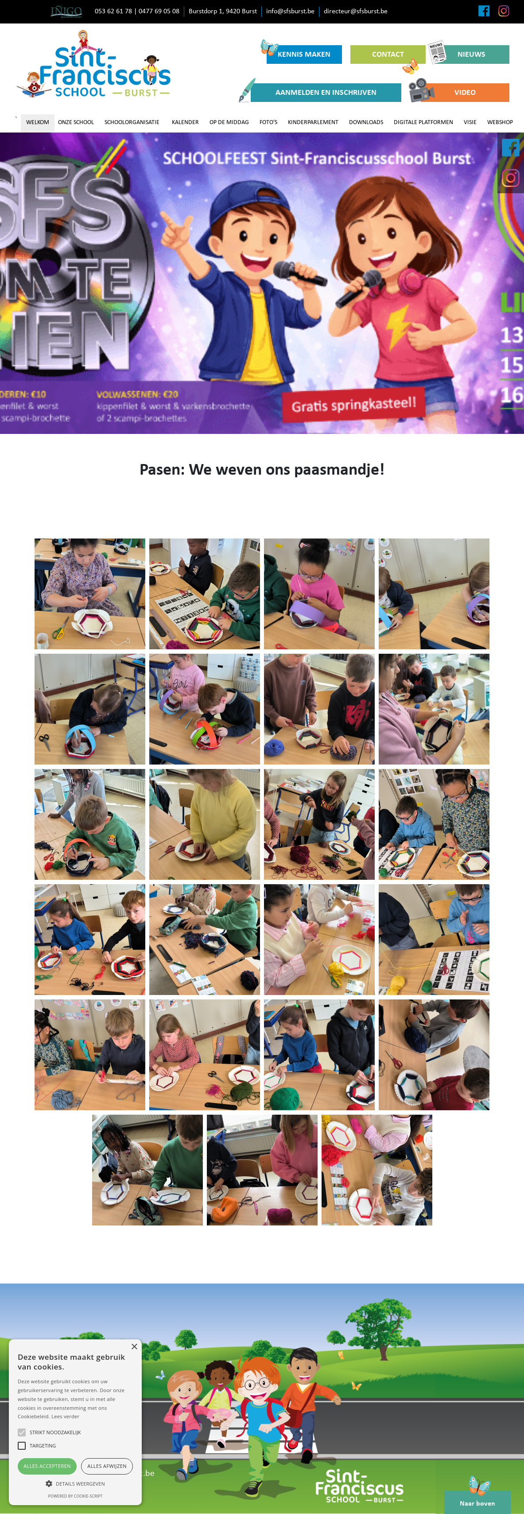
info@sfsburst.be (290, 11)
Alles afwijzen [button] (107, 1466)
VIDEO (448, 92)
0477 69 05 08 (159, 11)
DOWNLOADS (366, 122)
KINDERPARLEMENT (313, 122)
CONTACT (395, 57)
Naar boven (477, 1499)
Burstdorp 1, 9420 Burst (223, 11)
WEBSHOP (500, 122)
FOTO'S (268, 122)
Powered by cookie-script (75, 1496)
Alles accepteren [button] (47, 1466)
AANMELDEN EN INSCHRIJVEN (314, 92)
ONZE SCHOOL (76, 122)
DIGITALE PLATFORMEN (423, 122)
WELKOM (37, 122)
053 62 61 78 (113, 11)
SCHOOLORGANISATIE (132, 122)
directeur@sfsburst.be (356, 11)
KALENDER (185, 122)
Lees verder (65, 1416)
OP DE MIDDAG (229, 122)
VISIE (470, 122)
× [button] (134, 1347)
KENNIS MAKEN (299, 52)
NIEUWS (460, 54)
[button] (75, 1483)
